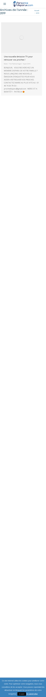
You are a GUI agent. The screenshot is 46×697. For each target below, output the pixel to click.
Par (15, 64)
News (6, 64)
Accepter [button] (22, 694)
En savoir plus (32, 694)
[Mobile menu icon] (4, 4)
